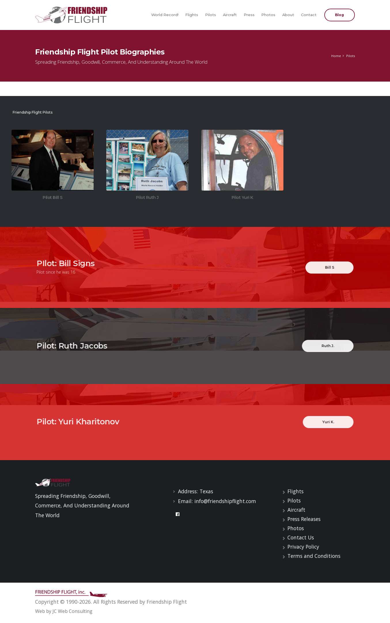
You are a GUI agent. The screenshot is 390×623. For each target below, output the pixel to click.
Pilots (210, 15)
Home (336, 56)
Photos (268, 15)
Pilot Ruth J (147, 198)
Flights (191, 15)
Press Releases (304, 518)
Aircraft (230, 15)
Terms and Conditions (313, 555)
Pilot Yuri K (242, 198)
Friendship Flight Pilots (32, 112)
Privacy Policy (303, 546)
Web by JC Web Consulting (63, 611)
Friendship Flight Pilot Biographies (100, 51)
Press (249, 15)
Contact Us (300, 537)
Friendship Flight (167, 601)
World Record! (165, 15)
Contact (309, 15)
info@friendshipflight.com (225, 501)
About (288, 15)
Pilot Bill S (52, 198)
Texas (206, 491)
